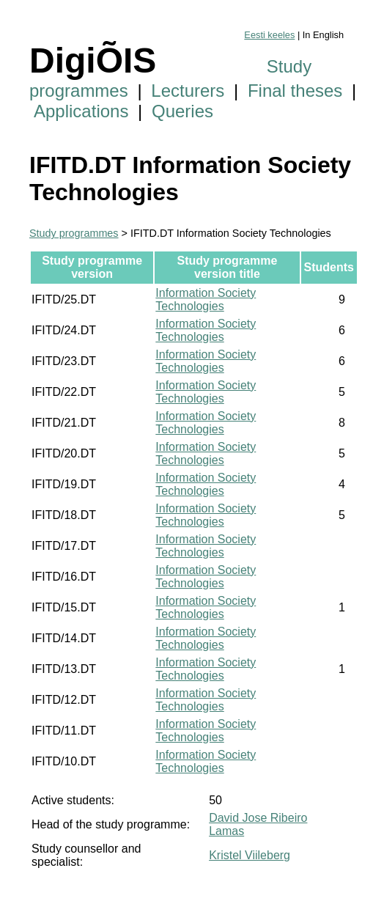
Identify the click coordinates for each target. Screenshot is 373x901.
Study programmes (74, 233)
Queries (182, 111)
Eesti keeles (269, 34)
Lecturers (187, 90)
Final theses (295, 90)
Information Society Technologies (205, 299)
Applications (81, 111)
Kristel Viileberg (249, 855)
